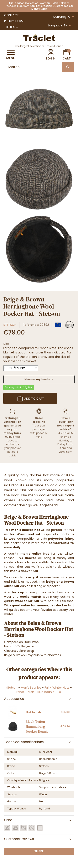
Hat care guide (12, 453)
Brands (20, 692)
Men (31, 692)
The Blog (11, 27)
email (67, 437)
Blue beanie (45, 692)
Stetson (9, 325)
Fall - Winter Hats (57, 687)
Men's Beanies (31, 687)
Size (6, 344)
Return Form (14, 21)
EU (59, 692)
